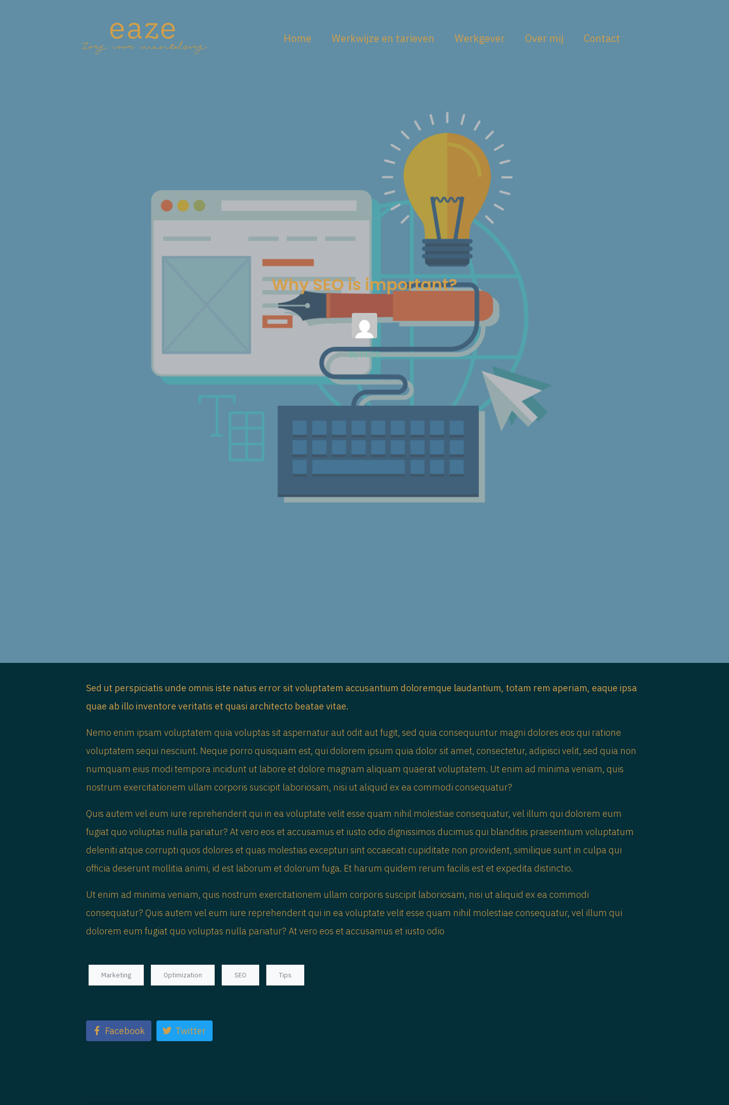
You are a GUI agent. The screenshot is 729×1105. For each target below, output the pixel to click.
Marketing (116, 975)
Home (297, 38)
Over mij (544, 38)
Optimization (183, 975)
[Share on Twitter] (184, 1031)
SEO (240, 975)
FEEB (370, 354)
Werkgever (480, 38)
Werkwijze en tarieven (383, 38)
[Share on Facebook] (118, 1031)
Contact (602, 38)
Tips (285, 975)
